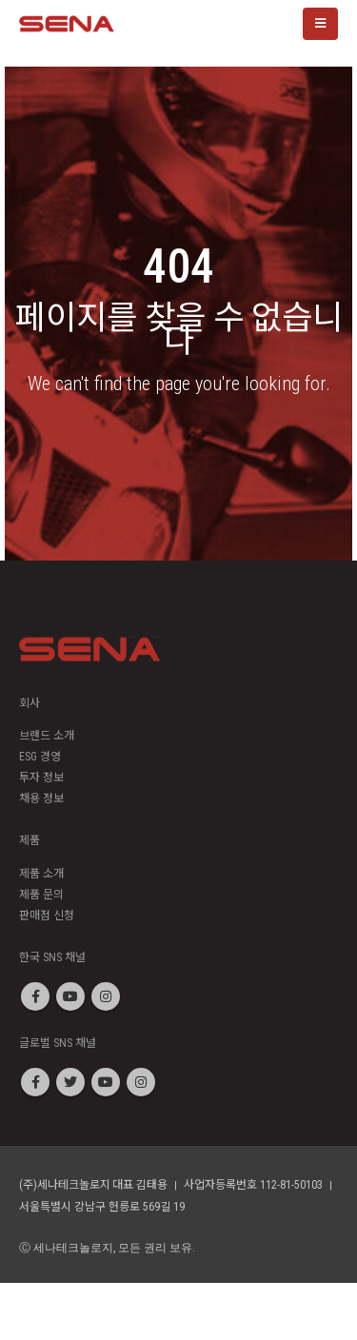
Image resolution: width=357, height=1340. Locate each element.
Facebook (35, 996)
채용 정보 (41, 798)
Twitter (70, 1082)
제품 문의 (41, 894)
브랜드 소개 (46, 735)
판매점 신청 (46, 915)
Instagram (105, 996)
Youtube (70, 996)
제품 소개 (41, 873)
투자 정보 (41, 777)
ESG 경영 (40, 756)
